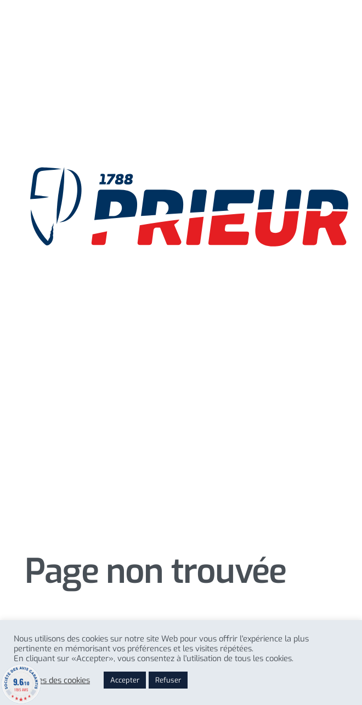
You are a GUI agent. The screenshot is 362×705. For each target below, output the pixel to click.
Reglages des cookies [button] (52, 680)
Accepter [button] (124, 680)
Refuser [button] (168, 680)
